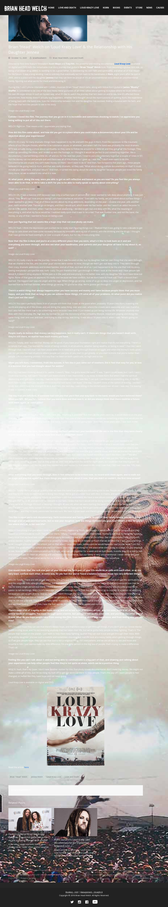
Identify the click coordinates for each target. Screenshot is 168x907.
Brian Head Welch (60, 58)
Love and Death (76, 58)
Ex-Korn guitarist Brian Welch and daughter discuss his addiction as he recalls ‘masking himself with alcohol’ (28, 837)
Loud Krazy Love (54, 776)
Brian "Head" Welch (18, 776)
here (26, 767)
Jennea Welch (37, 776)
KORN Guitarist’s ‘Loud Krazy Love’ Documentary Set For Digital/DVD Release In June (72, 842)
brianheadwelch (39, 58)
